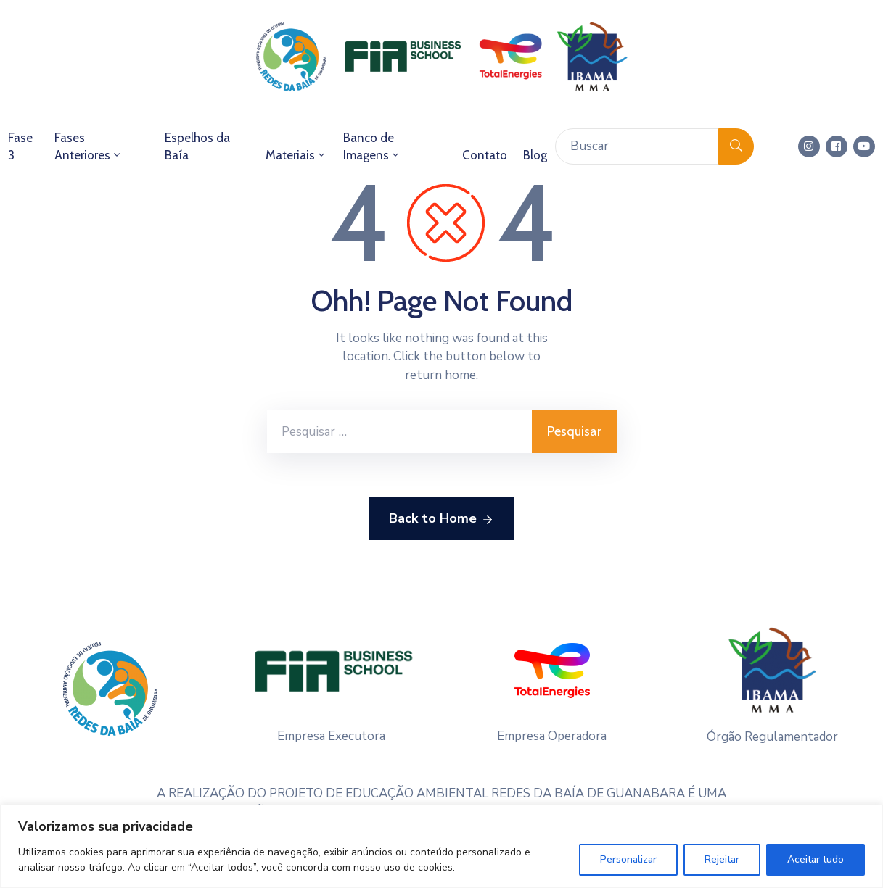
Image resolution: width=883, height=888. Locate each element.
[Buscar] (636, 146)
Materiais (296, 155)
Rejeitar (722, 859)
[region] (441, 846)
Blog (535, 155)
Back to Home (441, 519)
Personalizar (628, 859)
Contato (484, 155)
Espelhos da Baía (197, 146)
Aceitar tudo (815, 859)
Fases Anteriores (88, 146)
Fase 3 (20, 146)
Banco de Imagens (372, 146)
